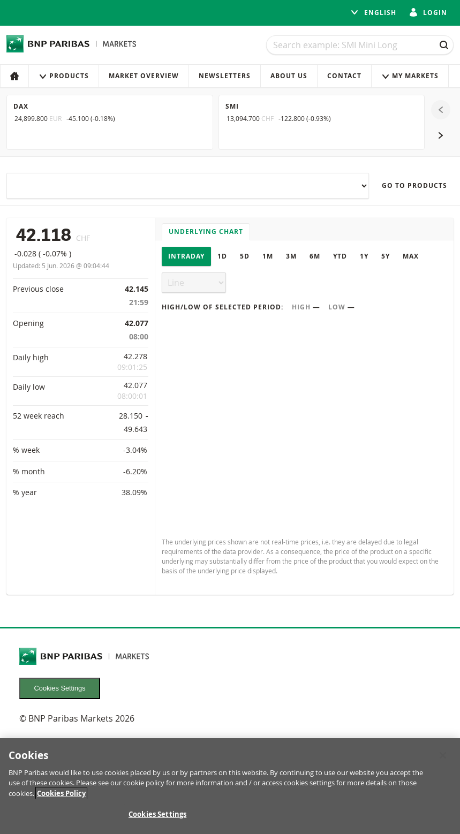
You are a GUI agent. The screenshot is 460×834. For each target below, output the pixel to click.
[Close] (443, 755)
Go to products (414, 185)
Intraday (186, 256)
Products (64, 75)
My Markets (410, 75)
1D (222, 256)
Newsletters (225, 75)
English (373, 12)
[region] (230, 786)
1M (267, 256)
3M (291, 256)
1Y (364, 256)
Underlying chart (206, 231)
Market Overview (144, 75)
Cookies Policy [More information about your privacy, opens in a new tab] (61, 793)
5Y (385, 256)
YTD (340, 256)
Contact (344, 75)
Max (411, 256)
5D (245, 256)
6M (315, 256)
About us (288, 75)
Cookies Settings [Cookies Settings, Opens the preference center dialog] (157, 814)
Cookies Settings (60, 688)
